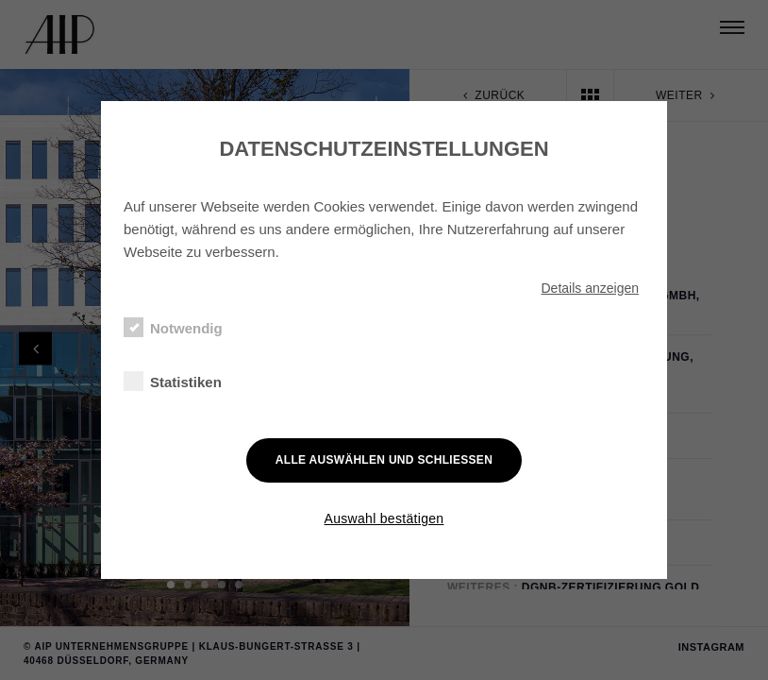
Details (590, 288)
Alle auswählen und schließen (384, 460)
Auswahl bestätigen (384, 518)
